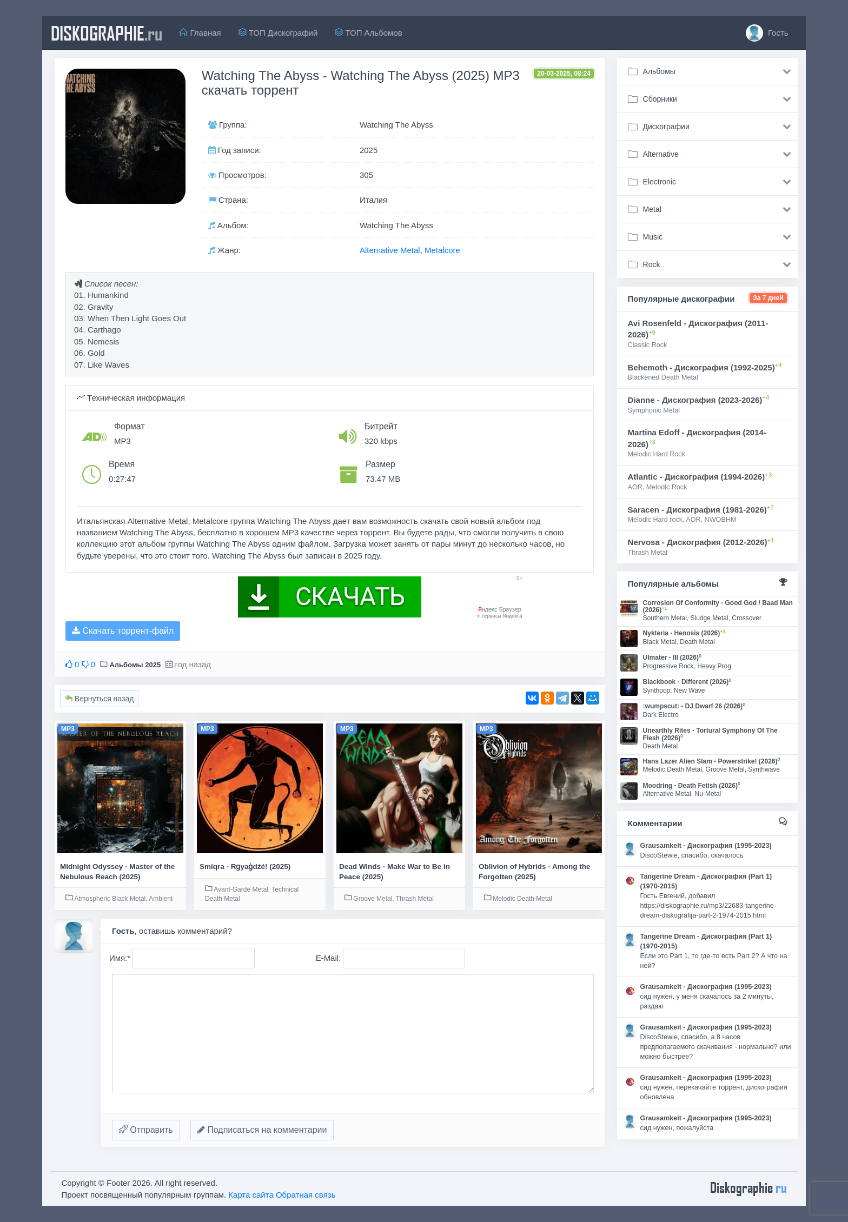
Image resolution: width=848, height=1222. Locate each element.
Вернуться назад (99, 698)
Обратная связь (306, 1194)
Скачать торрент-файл (123, 630)
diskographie (106, 33)
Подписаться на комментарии (262, 1129)
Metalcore (442, 250)
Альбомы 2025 (135, 665)
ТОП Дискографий (278, 32)
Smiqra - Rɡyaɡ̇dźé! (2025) (245, 866)
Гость (767, 33)
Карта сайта (251, 1194)
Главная (200, 32)
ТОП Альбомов (368, 32)
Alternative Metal (390, 250)
